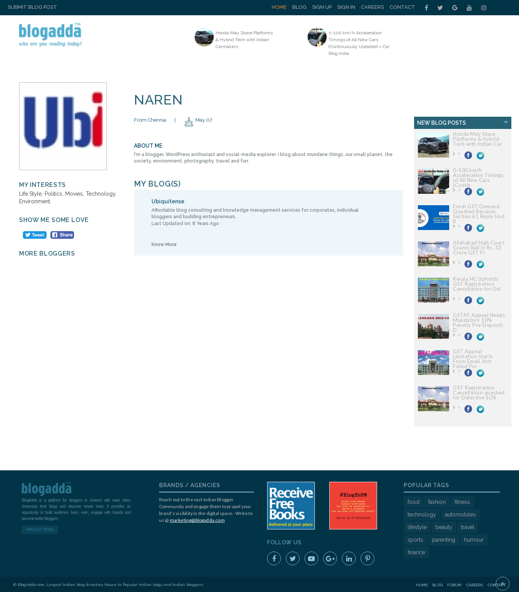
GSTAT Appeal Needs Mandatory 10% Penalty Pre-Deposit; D (479, 322)
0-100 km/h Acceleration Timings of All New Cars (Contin (478, 177)
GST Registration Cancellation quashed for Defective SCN (478, 392)
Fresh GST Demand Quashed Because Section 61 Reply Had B (478, 213)
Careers (372, 7)
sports (415, 540)
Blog (299, 7)
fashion (437, 502)
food (413, 502)
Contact (402, 7)
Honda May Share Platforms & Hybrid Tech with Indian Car (477, 139)
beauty (443, 527)
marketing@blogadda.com (197, 520)
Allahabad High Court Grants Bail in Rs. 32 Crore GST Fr (478, 248)
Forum (454, 585)
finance (416, 552)
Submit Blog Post (32, 7)
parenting (443, 540)
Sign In (346, 7)
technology (422, 515)
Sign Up (322, 7)
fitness (462, 502)
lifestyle (417, 527)
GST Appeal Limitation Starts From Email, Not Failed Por (473, 358)
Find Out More (40, 530)
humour (474, 540)
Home (279, 7)
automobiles (460, 515)
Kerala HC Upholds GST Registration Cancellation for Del (477, 284)
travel (467, 527)
